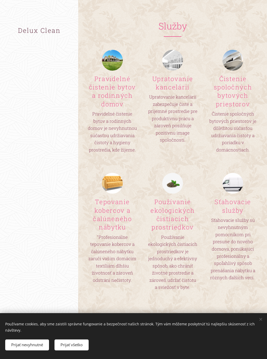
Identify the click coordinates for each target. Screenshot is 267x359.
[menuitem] (39, 137)
